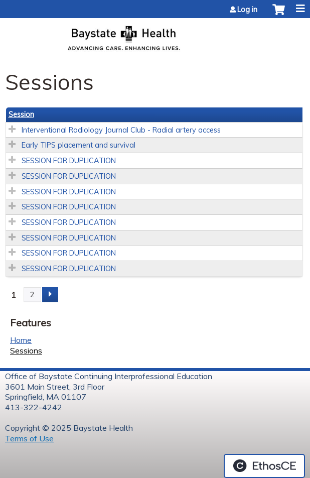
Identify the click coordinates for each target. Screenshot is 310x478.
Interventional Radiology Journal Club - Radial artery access (121, 130)
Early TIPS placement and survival (78, 145)
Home (21, 340)
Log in (247, 9)
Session (21, 114)
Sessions (26, 350)
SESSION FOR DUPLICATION (69, 160)
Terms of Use (29, 438)
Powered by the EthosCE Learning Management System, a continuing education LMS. (264, 466)
